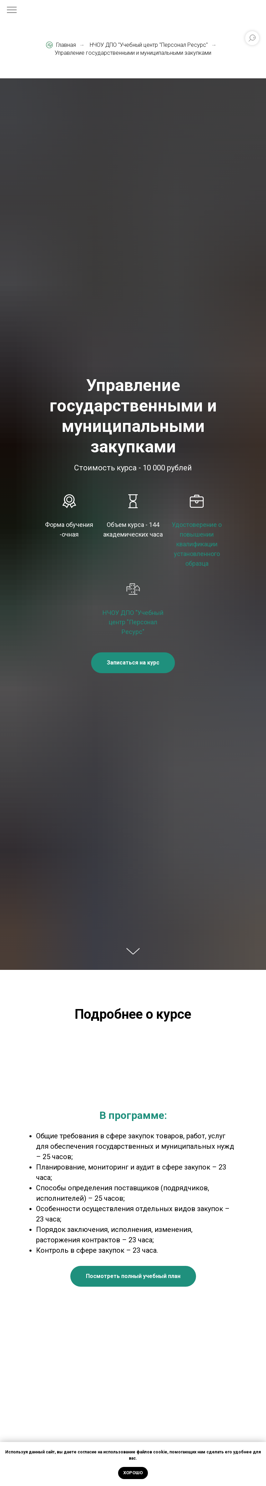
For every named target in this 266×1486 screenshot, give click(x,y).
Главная (61, 45)
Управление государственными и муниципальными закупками (133, 53)
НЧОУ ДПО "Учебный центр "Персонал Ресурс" (149, 45)
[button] (133, 662)
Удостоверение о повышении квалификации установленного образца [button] (197, 544)
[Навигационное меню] (12, 10)
